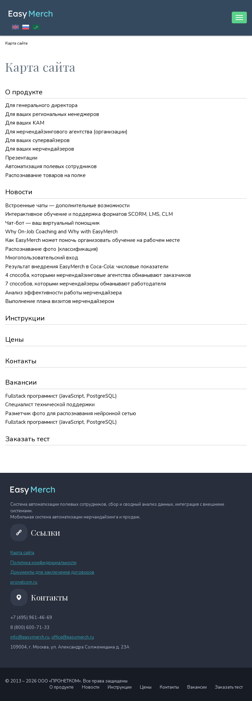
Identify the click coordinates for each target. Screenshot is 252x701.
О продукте (24, 92)
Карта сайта (22, 553)
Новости (18, 192)
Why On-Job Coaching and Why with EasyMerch (61, 231)
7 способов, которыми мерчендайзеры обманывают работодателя (85, 283)
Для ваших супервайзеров (37, 140)
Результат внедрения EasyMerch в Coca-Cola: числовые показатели (86, 266)
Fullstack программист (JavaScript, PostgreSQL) (61, 396)
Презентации (21, 157)
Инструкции (25, 318)
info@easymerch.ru (29, 637)
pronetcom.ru (23, 582)
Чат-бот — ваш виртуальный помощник (52, 223)
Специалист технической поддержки (50, 404)
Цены (14, 339)
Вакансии (21, 382)
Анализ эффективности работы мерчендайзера (63, 292)
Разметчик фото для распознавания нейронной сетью (70, 413)
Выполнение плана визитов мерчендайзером (59, 301)
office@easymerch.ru (72, 637)
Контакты (20, 361)
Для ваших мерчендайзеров (39, 148)
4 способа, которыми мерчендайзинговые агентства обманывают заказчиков (98, 275)
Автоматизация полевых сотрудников (51, 166)
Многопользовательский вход (41, 257)
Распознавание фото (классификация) (51, 249)
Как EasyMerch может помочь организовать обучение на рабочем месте (92, 240)
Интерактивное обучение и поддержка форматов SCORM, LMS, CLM (89, 214)
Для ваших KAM (24, 122)
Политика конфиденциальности (43, 563)
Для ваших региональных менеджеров (52, 114)
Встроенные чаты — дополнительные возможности (67, 205)
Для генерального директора (41, 105)
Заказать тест (27, 439)
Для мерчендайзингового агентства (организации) (66, 131)
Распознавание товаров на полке (45, 175)
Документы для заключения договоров (52, 572)
